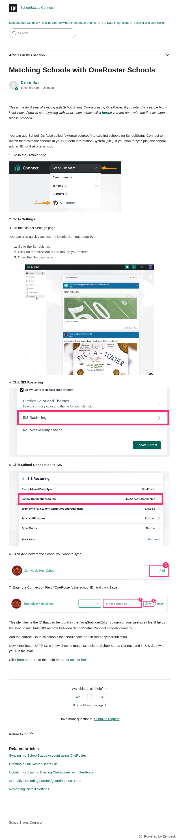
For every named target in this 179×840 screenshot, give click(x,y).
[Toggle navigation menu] (162, 8)
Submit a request (106, 719)
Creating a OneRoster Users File (33, 764)
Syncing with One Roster (150, 22)
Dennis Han (30, 82)
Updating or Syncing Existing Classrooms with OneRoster (52, 772)
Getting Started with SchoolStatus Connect (69, 22)
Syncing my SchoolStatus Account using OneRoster (47, 755)
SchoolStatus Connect (23, 22)
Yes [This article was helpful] (78, 696)
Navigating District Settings (29, 789)
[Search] (42, 33)
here (20, 659)
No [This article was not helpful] (101, 696)
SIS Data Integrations (115, 22)
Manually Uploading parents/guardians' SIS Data (45, 780)
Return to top (21, 733)
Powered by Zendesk (160, 836)
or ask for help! (76, 659)
